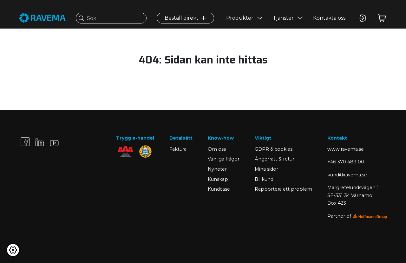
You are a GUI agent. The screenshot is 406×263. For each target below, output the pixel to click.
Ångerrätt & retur (274, 159)
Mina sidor (266, 169)
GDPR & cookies (273, 149)
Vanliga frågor (223, 159)
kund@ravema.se (347, 175)
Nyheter (217, 169)
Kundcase (219, 189)
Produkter (239, 18)
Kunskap (218, 179)
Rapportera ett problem (283, 189)
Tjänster (283, 18)
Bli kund (264, 179)
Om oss (217, 149)
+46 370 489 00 (345, 162)
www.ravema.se (345, 149)
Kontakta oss (329, 18)
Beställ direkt (185, 18)
